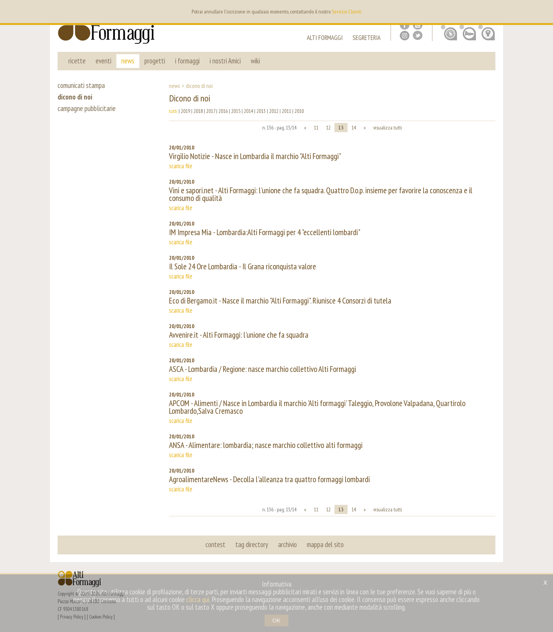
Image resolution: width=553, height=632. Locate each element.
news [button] (127, 60)
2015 (235, 111)
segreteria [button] (367, 38)
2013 (261, 111)
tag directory (251, 544)
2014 (248, 111)
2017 (210, 111)
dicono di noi (75, 97)
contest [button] (215, 544)
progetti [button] (154, 60)
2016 (223, 111)
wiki (255, 60)
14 (353, 127)
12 (328, 127)
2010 (299, 111)
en (479, 11)
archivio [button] (287, 544)
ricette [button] (77, 60)
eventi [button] (103, 60)
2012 (273, 111)
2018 (198, 111)
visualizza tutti (387, 127)
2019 (185, 111)
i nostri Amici (225, 60)
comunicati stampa (81, 85)
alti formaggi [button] (325, 38)
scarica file (180, 166)
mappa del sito (325, 544)
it (490, 11)
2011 (286, 111)
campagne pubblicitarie (87, 108)
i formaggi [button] (187, 60)
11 (316, 127)
